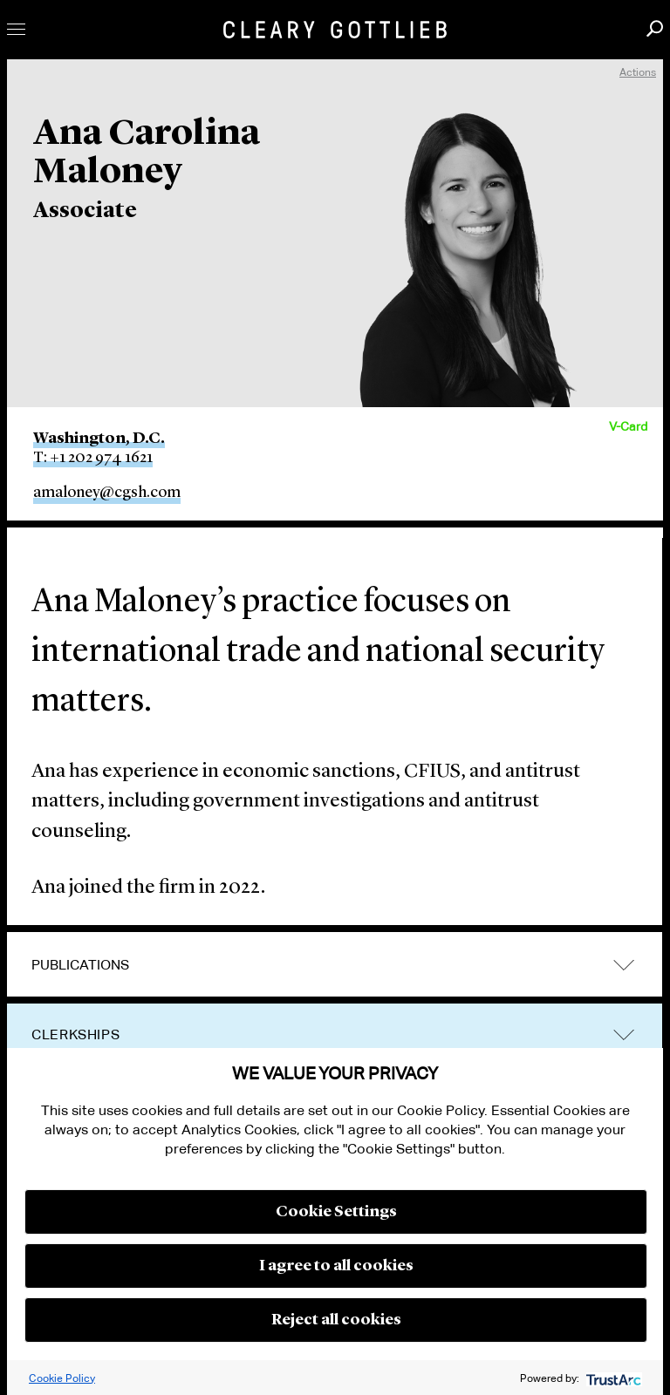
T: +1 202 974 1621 (93, 458)
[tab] (334, 965)
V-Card (628, 426)
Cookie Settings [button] (336, 1212)
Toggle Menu (16, 29)
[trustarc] (612, 1378)
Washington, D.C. (99, 438)
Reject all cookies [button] (336, 1320)
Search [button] (654, 28)
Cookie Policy (62, 1378)
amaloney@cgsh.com (107, 492)
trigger (623, 964)
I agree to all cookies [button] (336, 1266)
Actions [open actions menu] (637, 71)
